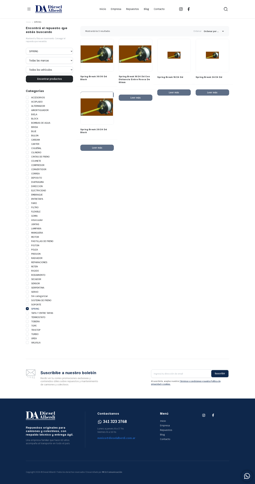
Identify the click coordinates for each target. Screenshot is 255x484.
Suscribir (220, 373)
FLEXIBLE (33, 211)
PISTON (32, 245)
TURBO (32, 334)
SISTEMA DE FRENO (38, 300)
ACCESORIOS (35, 97)
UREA (31, 338)
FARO (31, 203)
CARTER (32, 144)
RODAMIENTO (35, 275)
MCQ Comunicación (112, 472)
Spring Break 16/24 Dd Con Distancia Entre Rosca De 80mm (134, 79)
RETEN (32, 266)
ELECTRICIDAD (36, 190)
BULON (32, 135)
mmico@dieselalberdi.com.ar (116, 438)
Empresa (116, 9)
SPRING (32, 308)
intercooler (34, 220)
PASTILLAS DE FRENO (39, 241)
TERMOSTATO (35, 317)
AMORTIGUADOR (37, 110)
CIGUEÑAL (33, 148)
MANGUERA (34, 232)
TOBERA (33, 321)
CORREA (33, 173)
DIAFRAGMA (35, 182)
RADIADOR (34, 258)
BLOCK (32, 118)
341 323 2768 (112, 421)
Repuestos (132, 9)
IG (181, 9)
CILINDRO (33, 152)
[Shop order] (213, 31)
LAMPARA (33, 228)
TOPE (31, 325)
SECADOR (33, 279)
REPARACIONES (36, 262)
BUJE (31, 131)
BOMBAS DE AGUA (38, 122)
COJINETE (33, 160)
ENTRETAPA (34, 198)
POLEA (32, 249)
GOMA (32, 215)
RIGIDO (32, 270)
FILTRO (32, 207)
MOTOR (32, 236)
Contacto (159, 9)
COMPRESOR (35, 165)
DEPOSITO (34, 177)
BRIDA (32, 127)
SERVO (32, 291)
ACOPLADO (34, 101)
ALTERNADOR (35, 106)
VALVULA (33, 342)
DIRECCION (34, 186)
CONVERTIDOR (36, 169)
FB (188, 9)
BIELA (31, 114)
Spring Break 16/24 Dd (170, 77)
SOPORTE (33, 304)
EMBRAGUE (34, 194)
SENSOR (33, 283)
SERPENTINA (35, 287)
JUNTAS (32, 224)
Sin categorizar (37, 296)
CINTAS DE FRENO (38, 156)
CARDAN (33, 139)
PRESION (33, 253)
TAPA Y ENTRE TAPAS (39, 313)
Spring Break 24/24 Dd (209, 77)
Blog (146, 9)
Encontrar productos (49, 78)
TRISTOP (33, 329)
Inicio (103, 9)
